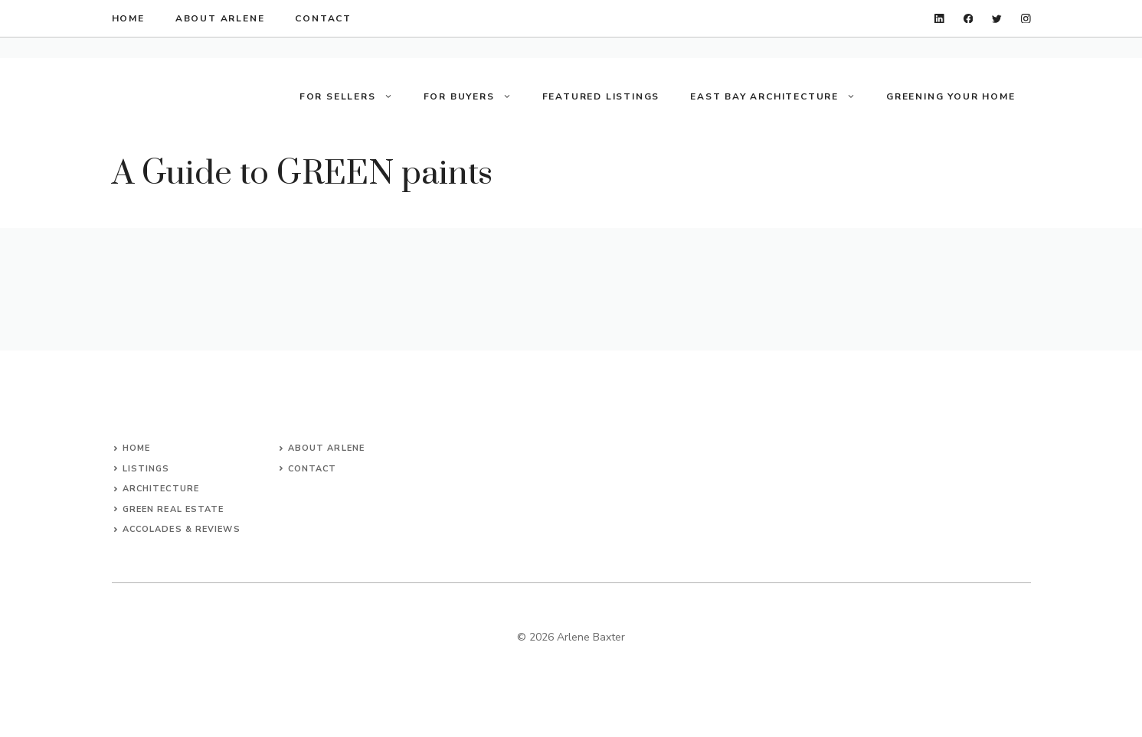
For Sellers (353, 96)
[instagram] (1026, 19)
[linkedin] (939, 19)
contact (323, 18)
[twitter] (997, 19)
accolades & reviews (182, 529)
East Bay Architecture (780, 96)
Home (136, 448)
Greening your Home (950, 96)
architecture (161, 488)
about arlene (220, 18)
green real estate (173, 509)
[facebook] (968, 19)
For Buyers (475, 96)
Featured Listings (601, 96)
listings (146, 468)
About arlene (326, 448)
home (128, 18)
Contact (312, 468)
